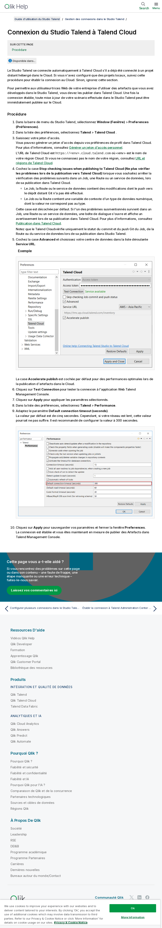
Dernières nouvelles (25, 869)
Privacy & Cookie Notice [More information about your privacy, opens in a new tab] (71, 922)
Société (16, 828)
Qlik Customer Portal (25, 661)
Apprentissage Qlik (24, 655)
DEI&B (15, 846)
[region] (80, 913)
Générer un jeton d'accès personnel (95, 148)
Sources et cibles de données (32, 802)
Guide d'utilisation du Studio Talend (37, 19)
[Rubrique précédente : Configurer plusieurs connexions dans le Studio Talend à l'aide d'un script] (41, 608)
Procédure (19, 50)
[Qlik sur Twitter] (131, 897)
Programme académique (29, 852)
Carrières (17, 863)
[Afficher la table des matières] (8, 19)
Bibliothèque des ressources (32, 667)
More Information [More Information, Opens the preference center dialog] (133, 917)
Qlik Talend (19, 694)
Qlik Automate (21, 741)
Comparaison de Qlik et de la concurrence (41, 790)
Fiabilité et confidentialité (29, 773)
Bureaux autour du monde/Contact (36, 875)
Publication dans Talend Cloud (38, 223)
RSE (13, 840)
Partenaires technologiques (31, 796)
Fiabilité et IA (20, 779)
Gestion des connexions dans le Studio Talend (94, 19)
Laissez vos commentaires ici (34, 590)
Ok (133, 908)
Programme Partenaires (28, 858)
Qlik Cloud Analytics (25, 723)
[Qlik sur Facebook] (147, 897)
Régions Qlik (20, 808)
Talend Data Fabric (24, 706)
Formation (18, 650)
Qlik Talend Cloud (23, 700)
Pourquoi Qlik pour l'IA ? (28, 784)
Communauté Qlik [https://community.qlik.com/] (109, 897)
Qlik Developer (21, 644)
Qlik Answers (20, 729)
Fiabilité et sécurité (24, 767)
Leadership (19, 834)
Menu (156, 8)
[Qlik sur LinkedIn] (139, 897)
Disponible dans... (24, 61)
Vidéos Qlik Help (23, 638)
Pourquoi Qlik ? (21, 761)
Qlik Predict (19, 735)
